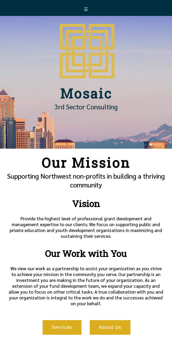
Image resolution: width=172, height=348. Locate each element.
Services (62, 327)
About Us (110, 327)
